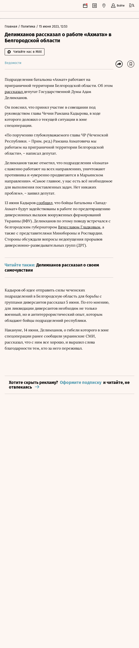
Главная (11, 26)
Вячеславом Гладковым (79, 227)
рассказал (14, 91)
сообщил (44, 202)
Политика (28, 26)
